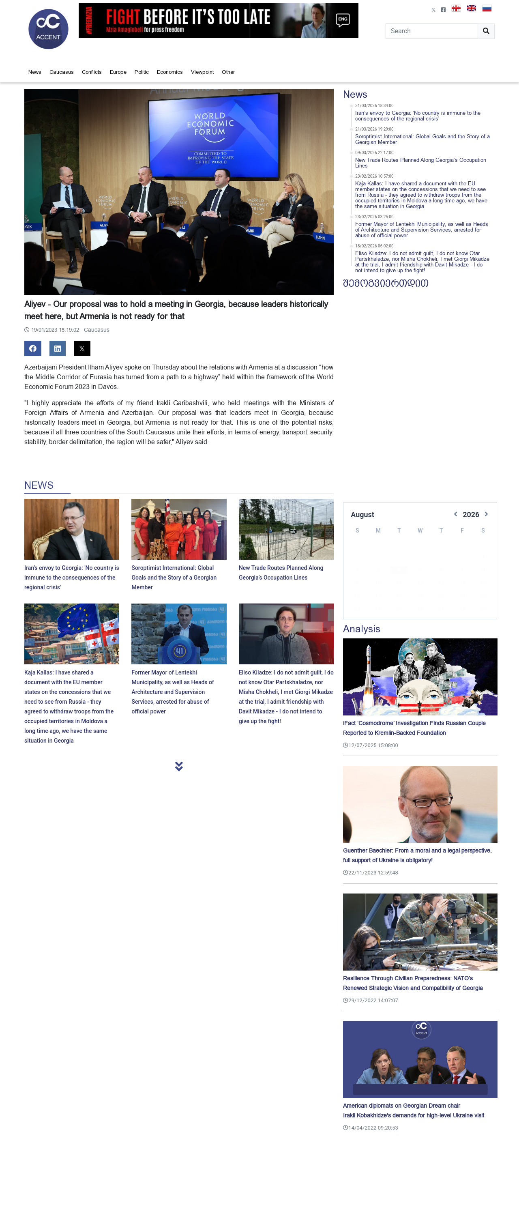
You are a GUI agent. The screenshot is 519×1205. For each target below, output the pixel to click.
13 (441, 570)
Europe (118, 72)
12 (420, 570)
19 (420, 583)
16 (357, 583)
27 (441, 596)
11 (399, 570)
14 (462, 570)
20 (441, 583)
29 (483, 596)
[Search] (432, 31)
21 (462, 583)
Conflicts (92, 72)
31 (378, 609)
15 (483, 570)
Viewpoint (202, 72)
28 (462, 596)
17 (378, 583)
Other (228, 72)
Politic (142, 72)
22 (483, 583)
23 (357, 596)
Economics (170, 72)
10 (378, 570)
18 (399, 583)
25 (399, 596)
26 (420, 596)
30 (357, 609)
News (34, 72)
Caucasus (61, 72)
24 (378, 596)
